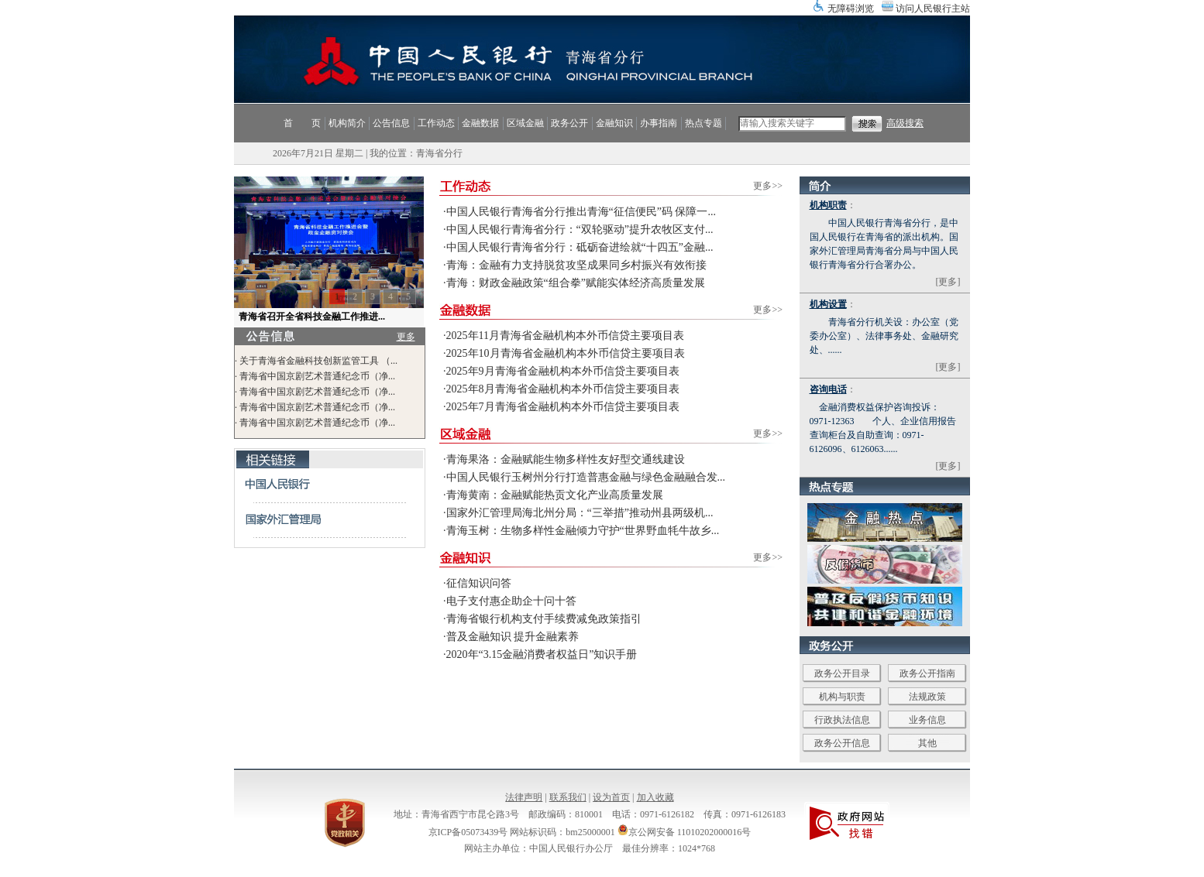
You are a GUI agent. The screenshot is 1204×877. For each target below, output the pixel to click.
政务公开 (569, 123)
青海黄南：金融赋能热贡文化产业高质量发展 (554, 495)
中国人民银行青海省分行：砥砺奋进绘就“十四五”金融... (580, 247)
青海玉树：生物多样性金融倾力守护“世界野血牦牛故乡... (583, 530)
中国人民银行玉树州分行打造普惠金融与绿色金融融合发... (586, 477)
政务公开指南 (927, 673)
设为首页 (611, 797)
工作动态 (436, 123)
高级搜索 (905, 123)
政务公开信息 (842, 743)
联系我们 (568, 797)
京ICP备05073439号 (468, 832)
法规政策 (927, 696)
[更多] (948, 281)
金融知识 (614, 123)
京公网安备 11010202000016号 (684, 832)
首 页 (302, 123)
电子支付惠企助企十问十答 (511, 601)
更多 (406, 336)
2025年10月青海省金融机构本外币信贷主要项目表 (565, 353)
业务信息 (927, 719)
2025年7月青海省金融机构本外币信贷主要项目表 (562, 407)
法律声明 (523, 797)
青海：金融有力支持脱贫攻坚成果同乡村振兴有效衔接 (576, 265)
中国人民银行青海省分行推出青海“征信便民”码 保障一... (581, 212)
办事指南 (658, 123)
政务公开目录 (842, 673)
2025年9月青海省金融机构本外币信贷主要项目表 (562, 371)
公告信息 (391, 123)
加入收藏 (655, 797)
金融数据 (480, 123)
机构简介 (347, 123)
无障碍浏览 (850, 8)
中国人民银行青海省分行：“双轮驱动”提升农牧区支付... (580, 229)
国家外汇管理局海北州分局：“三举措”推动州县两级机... (580, 513)
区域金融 (525, 123)
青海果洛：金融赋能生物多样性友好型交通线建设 (565, 459)
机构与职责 (842, 696)
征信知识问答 (478, 583)
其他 (927, 743)
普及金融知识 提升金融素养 (513, 636)
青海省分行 (439, 153)
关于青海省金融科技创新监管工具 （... (318, 360)
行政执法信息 (842, 719)
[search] (792, 124)
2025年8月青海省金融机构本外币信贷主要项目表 (562, 389)
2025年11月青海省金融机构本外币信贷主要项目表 (565, 335)
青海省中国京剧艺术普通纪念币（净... (317, 376)
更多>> (768, 185)
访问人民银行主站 (933, 8)
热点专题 (703, 123)
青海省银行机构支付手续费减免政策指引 (544, 619)
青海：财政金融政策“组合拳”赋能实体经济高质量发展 (575, 283)
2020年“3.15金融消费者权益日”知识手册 (542, 654)
